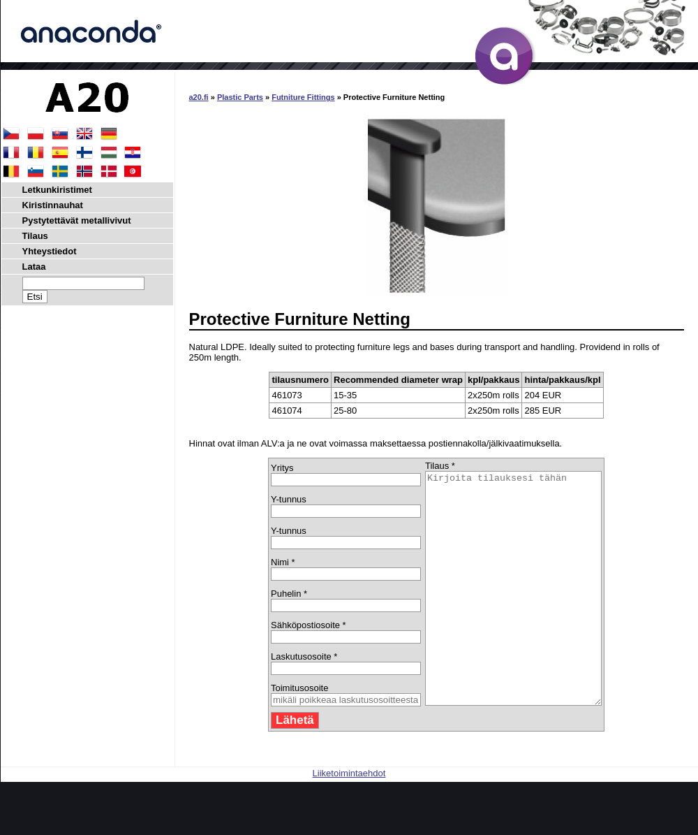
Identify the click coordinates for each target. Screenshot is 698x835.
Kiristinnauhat (52, 205)
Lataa (34, 266)
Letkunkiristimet (57, 189)
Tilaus (35, 236)
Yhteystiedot (49, 251)
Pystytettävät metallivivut (76, 220)
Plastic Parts (240, 97)
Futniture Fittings (303, 97)
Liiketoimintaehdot (349, 819)
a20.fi (199, 97)
